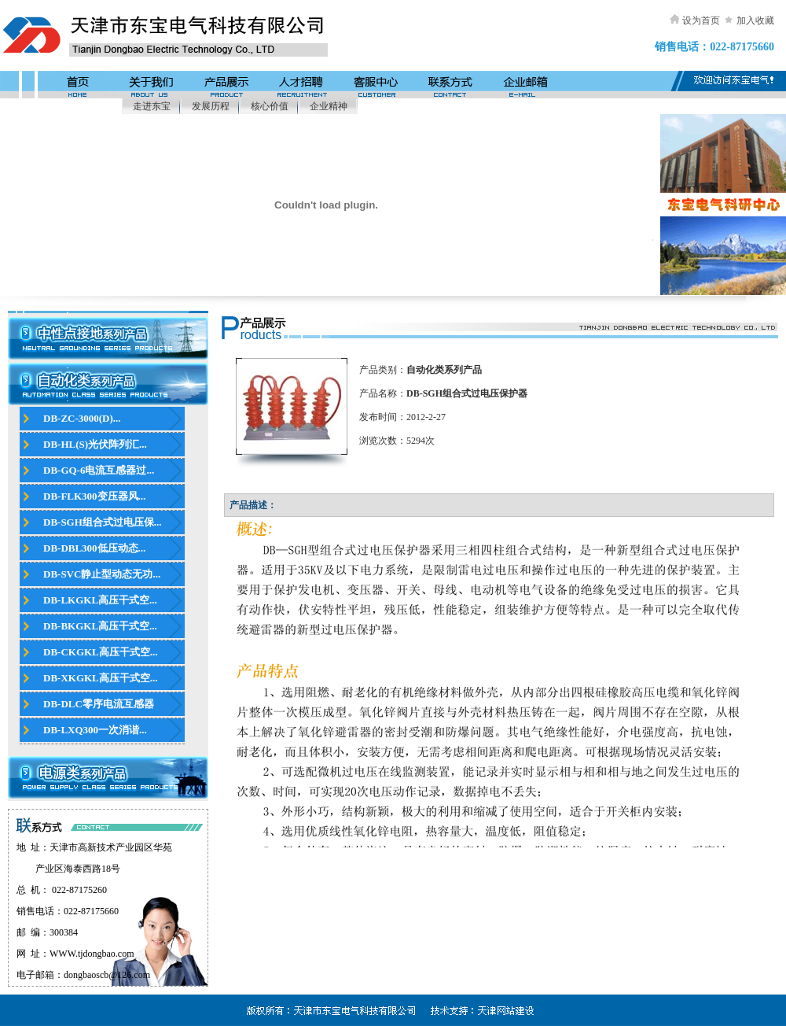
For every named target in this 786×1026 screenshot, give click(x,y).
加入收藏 (755, 20)
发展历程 (211, 106)
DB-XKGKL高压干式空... (100, 678)
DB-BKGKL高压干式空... (100, 626)
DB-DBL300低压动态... (94, 548)
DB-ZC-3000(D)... (82, 418)
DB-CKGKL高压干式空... (100, 652)
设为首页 (701, 20)
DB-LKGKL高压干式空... (100, 600)
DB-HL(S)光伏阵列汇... (95, 444)
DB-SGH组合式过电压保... (102, 522)
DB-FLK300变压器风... (94, 496)
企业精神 (328, 106)
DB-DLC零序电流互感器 (98, 704)
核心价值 (269, 106)
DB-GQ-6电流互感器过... (98, 470)
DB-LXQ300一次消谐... (95, 730)
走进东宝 (152, 106)
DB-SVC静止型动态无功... (101, 574)
